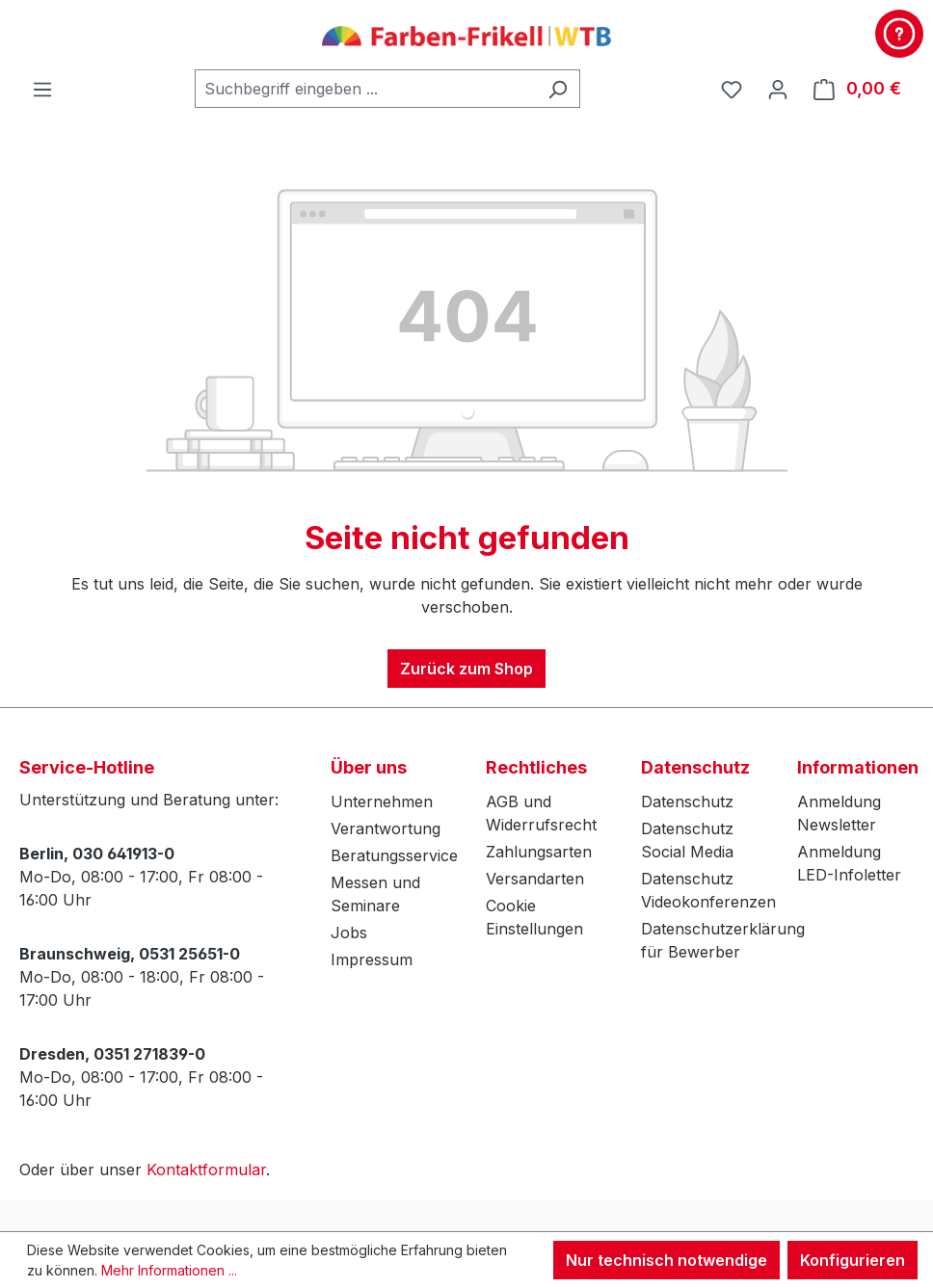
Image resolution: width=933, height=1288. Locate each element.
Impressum (372, 959)
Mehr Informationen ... (169, 1270)
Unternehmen (382, 801)
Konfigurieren (852, 1260)
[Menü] (42, 88)
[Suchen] (557, 88)
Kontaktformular (206, 1169)
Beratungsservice (394, 855)
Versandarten (535, 878)
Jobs (349, 932)
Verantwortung (385, 828)
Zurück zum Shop (466, 668)
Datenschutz (687, 801)
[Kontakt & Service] (899, 34)
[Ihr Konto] (778, 88)
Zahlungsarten (539, 851)
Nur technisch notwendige (666, 1260)
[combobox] (365, 88)
